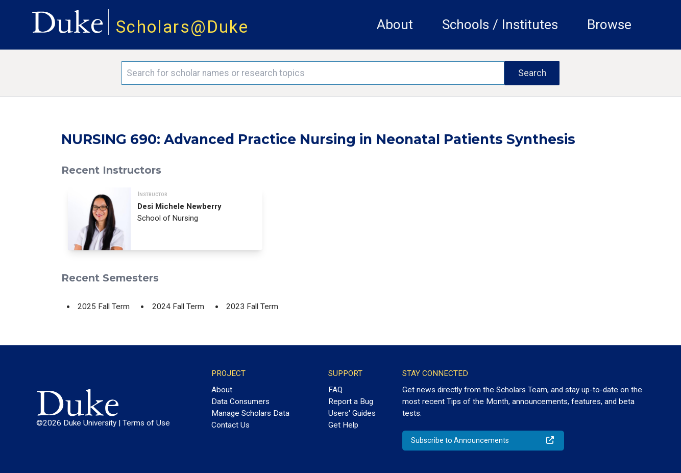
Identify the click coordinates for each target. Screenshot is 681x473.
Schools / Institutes (500, 24)
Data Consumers (240, 401)
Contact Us (230, 425)
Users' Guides (352, 413)
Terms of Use (146, 423)
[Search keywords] (312, 73)
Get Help (343, 425)
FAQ (335, 389)
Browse (609, 24)
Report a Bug (350, 401)
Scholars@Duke (182, 27)
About (395, 24)
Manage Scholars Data (250, 413)
